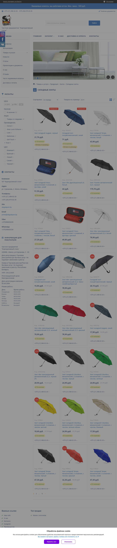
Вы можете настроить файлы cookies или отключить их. (57, 537)
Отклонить (68, 542)
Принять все (51, 542)
